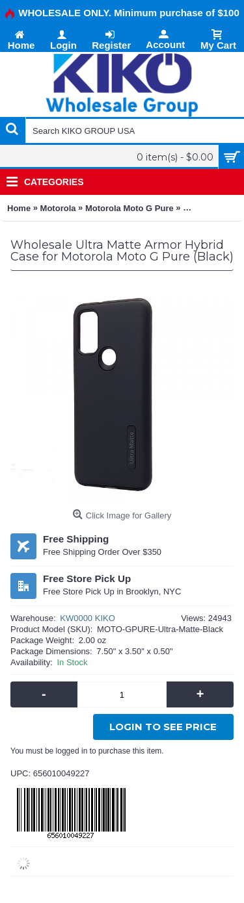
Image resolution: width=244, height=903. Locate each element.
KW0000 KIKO (87, 618)
